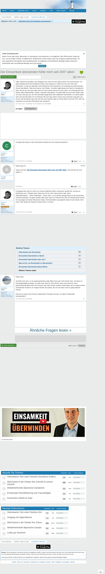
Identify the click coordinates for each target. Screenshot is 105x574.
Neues (12, 10)
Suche (34, 10)
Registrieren (70, 14)
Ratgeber (43, 10)
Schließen (42, 66)
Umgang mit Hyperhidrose (19, 517)
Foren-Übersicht (6, 541)
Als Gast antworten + (8, 77)
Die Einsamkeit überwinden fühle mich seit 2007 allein (37, 72)
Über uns (20, 562)
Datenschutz (34, 562)
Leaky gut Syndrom (16, 532)
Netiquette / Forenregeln (62, 562)
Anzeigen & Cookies (44, 562)
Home (4, 10)
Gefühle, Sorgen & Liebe (21, 541)
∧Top (100, 571)
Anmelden (81, 14)
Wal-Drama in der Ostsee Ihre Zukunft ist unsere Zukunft (34, 522)
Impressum (27, 562)
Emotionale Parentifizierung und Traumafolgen (29, 493)
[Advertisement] (50, 314)
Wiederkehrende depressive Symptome (25, 488)
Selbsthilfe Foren (23, 10)
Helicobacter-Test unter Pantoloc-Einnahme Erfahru (31, 476)
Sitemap (72, 562)
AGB (53, 562)
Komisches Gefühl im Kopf (19, 498)
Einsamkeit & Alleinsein (38, 541)
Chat (51, 10)
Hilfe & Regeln (61, 10)
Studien (71, 10)
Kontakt (14, 562)
